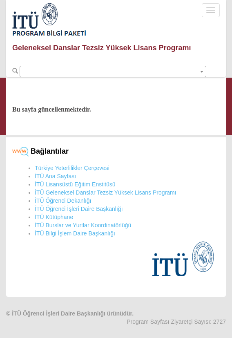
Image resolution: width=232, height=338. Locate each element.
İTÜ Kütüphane (54, 217)
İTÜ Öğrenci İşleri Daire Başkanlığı (79, 209)
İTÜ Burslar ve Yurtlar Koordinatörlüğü (83, 225)
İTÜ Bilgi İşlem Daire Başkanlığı (75, 233)
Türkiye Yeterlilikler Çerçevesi (72, 168)
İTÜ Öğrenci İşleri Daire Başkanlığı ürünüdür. (73, 313)
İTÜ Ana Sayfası (55, 176)
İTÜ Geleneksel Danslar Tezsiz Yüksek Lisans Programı (105, 192)
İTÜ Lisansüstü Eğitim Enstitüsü (75, 184)
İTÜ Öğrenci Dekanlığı (63, 200)
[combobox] (113, 71)
